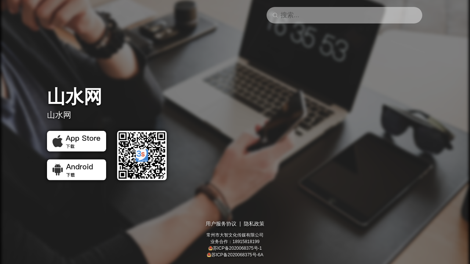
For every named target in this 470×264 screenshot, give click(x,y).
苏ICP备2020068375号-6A (237, 254)
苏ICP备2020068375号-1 (237, 248)
